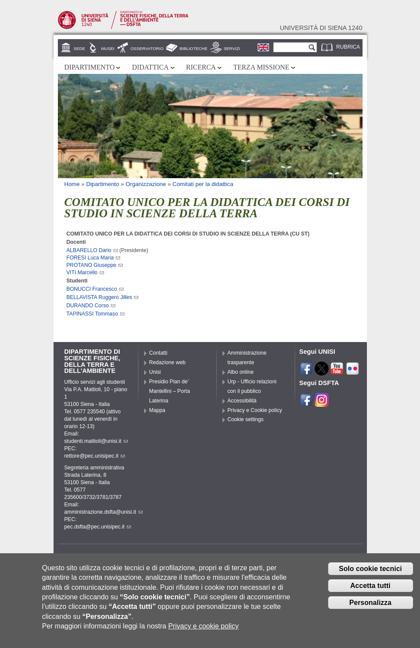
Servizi (232, 48)
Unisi (155, 372)
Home (72, 184)
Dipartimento (89, 67)
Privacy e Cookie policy (255, 410)
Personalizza (370, 606)
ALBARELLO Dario (92, 250)
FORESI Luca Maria (94, 258)
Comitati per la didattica (202, 184)
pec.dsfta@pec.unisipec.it (97, 527)
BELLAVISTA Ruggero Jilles (103, 297)
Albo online (241, 372)
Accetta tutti (370, 589)
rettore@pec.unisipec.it (94, 456)
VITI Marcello (85, 272)
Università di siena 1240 (321, 27)
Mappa (157, 410)
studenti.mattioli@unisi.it (96, 441)
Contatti (158, 353)
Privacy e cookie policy (203, 630)
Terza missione (261, 67)
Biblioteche (194, 48)
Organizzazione (146, 184)
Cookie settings (246, 419)
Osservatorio (147, 48)
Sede (79, 48)
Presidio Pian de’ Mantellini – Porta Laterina (169, 391)
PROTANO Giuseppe (95, 265)
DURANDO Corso (91, 305)
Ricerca (201, 67)
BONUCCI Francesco (95, 289)
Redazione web (167, 362)
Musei (107, 48)
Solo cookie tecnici (370, 572)
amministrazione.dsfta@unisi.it (103, 512)
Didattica (150, 67)
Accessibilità (242, 401)
